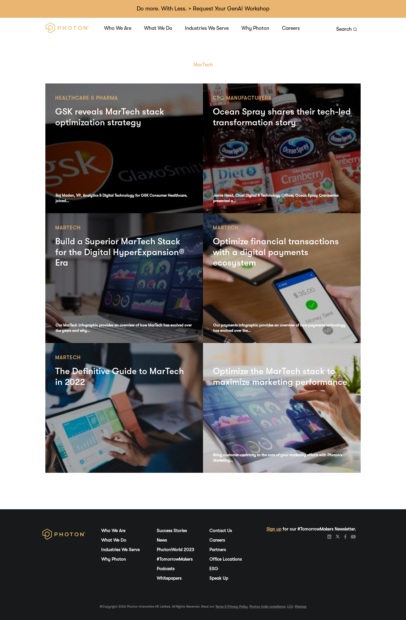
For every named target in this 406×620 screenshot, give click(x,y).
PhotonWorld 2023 (175, 549)
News (162, 540)
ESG (213, 568)
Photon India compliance (267, 606)
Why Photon (255, 28)
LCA (290, 606)
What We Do (158, 28)
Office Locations (225, 559)
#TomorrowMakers (175, 559)
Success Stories (172, 530)
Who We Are (117, 28)
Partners (217, 549)
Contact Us (220, 530)
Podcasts (165, 568)
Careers (291, 28)
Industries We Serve (207, 28)
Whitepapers (169, 578)
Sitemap (300, 606)
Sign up (273, 528)
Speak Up (218, 578)
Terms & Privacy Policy (231, 606)
